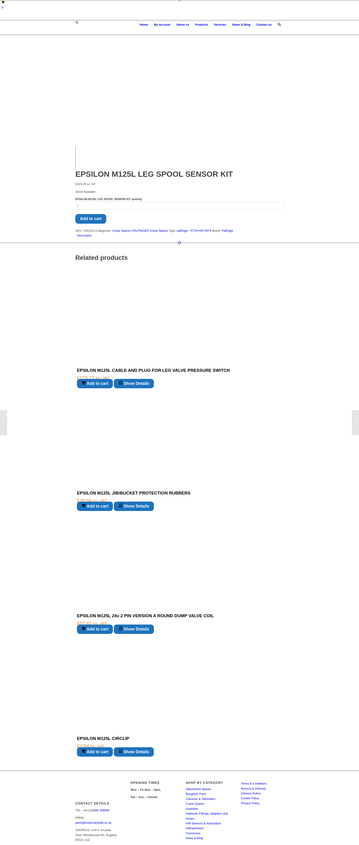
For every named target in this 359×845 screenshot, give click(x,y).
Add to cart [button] (95, 352)
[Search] (279, 25)
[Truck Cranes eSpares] (109, 25)
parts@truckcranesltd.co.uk (93, 791)
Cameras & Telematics (200, 767)
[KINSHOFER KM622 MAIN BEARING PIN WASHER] (3, 422)
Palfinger (227, 199)
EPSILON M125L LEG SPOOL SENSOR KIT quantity (108, 167)
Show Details (133, 352)
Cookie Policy (250, 767)
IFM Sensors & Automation (203, 792)
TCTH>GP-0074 (200, 199)
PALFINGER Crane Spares (150, 199)
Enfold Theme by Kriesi (131, 832)
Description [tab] (84, 204)
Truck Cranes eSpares (103, 832)
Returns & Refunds (253, 757)
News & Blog (194, 806)
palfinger (182, 199)
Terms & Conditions (254, 752)
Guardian (192, 777)
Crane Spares (121, 199)
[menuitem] (144, 25)
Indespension (194, 797)
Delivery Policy (250, 762)
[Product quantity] (179, 174)
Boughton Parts (196, 762)
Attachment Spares (198, 757)
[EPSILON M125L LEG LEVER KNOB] (355, 422)
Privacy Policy (250, 771)
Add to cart (91, 187)
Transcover (193, 801)
